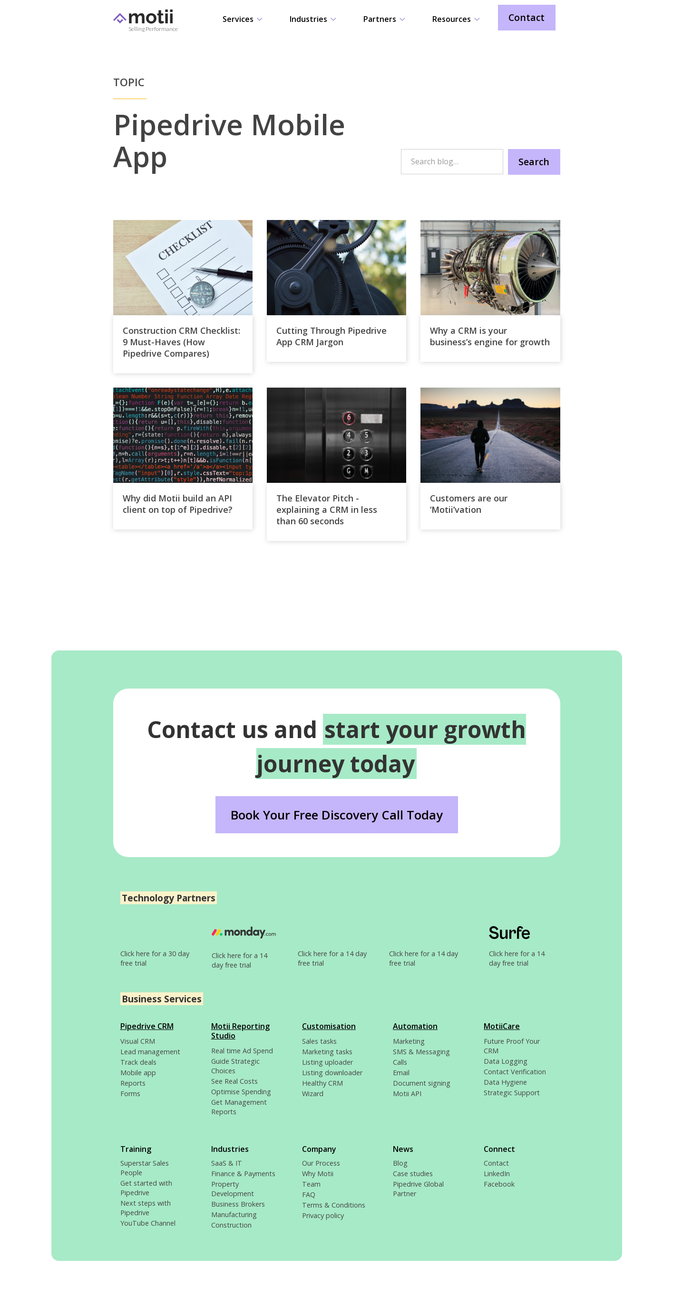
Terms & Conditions (333, 1204)
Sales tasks (319, 1041)
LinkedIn (497, 1173)
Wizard (312, 1093)
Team (311, 1184)
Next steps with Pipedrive (145, 1208)
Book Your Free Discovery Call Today (337, 815)
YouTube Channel (148, 1223)
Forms (130, 1093)
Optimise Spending (241, 1091)
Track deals (138, 1062)
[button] (241, 20)
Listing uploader (327, 1062)
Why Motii (317, 1173)
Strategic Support (512, 1092)
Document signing (421, 1083)
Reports (133, 1083)
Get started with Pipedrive (146, 1188)
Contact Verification (515, 1071)
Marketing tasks (327, 1051)
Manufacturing (234, 1214)
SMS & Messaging (421, 1051)
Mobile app (138, 1072)
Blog (400, 1163)
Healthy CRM (322, 1083)
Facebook (499, 1184)
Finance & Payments (243, 1173)
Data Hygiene (505, 1082)
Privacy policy (323, 1215)
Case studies (413, 1173)
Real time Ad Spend (242, 1050)
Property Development (232, 1188)
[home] (160, 25)
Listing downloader (332, 1072)
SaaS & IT (226, 1163)
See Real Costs (234, 1081)
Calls (400, 1062)
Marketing (409, 1041)
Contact (526, 17)
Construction (231, 1224)
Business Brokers (238, 1204)
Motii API (407, 1093)
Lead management (150, 1051)
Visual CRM (137, 1041)
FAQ (308, 1194)
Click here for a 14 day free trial (239, 960)
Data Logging (505, 1061)
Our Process (321, 1163)
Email (401, 1072)
